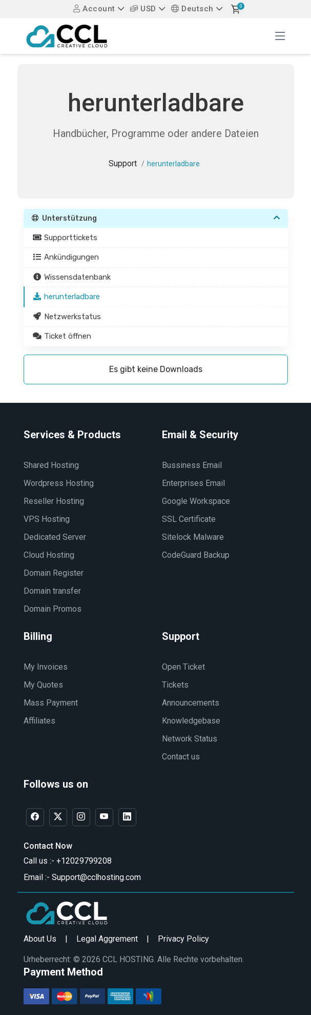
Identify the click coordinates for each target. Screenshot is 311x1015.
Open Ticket (183, 667)
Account (94, 8)
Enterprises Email (193, 483)
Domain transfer (52, 591)
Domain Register (54, 573)
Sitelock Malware (193, 537)
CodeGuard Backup (196, 555)
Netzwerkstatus (67, 316)
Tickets (175, 685)
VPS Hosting (47, 519)
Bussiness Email (192, 465)
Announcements (190, 703)
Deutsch (192, 8)
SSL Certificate (189, 519)
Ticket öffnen (62, 336)
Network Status (189, 739)
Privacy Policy (183, 939)
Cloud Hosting (49, 555)
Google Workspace (196, 501)
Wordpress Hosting (59, 483)
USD (143, 8)
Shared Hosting (51, 465)
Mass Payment (51, 703)
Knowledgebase (191, 721)
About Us (40, 939)
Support (123, 163)
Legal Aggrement (107, 939)
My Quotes (43, 685)
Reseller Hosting (54, 501)
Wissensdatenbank (72, 277)
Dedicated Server (55, 537)
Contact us (181, 757)
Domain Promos (52, 609)
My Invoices (46, 667)
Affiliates (39, 721)
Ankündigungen (66, 257)
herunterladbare (66, 296)
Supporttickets (65, 237)
